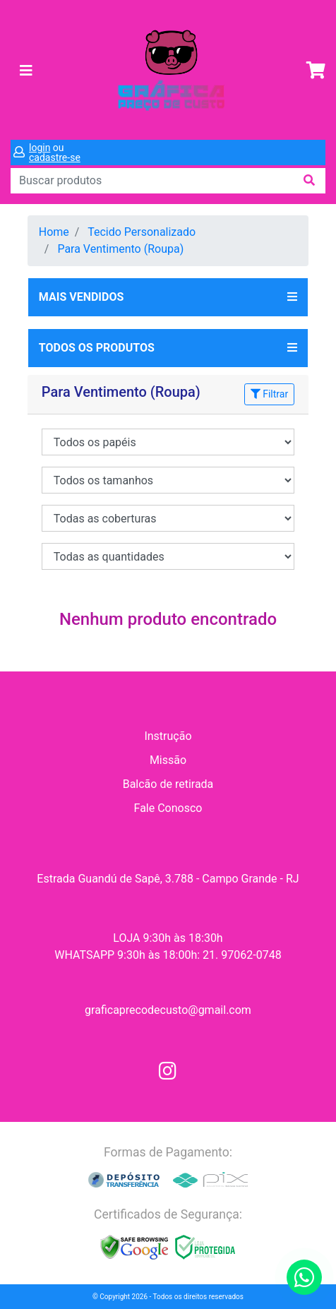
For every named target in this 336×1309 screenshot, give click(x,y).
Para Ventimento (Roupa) (120, 249)
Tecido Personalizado (142, 232)
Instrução (167, 736)
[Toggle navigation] (26, 70)
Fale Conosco (168, 808)
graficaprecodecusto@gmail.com (168, 1010)
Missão (168, 760)
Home (54, 232)
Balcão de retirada (168, 784)
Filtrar (269, 394)
